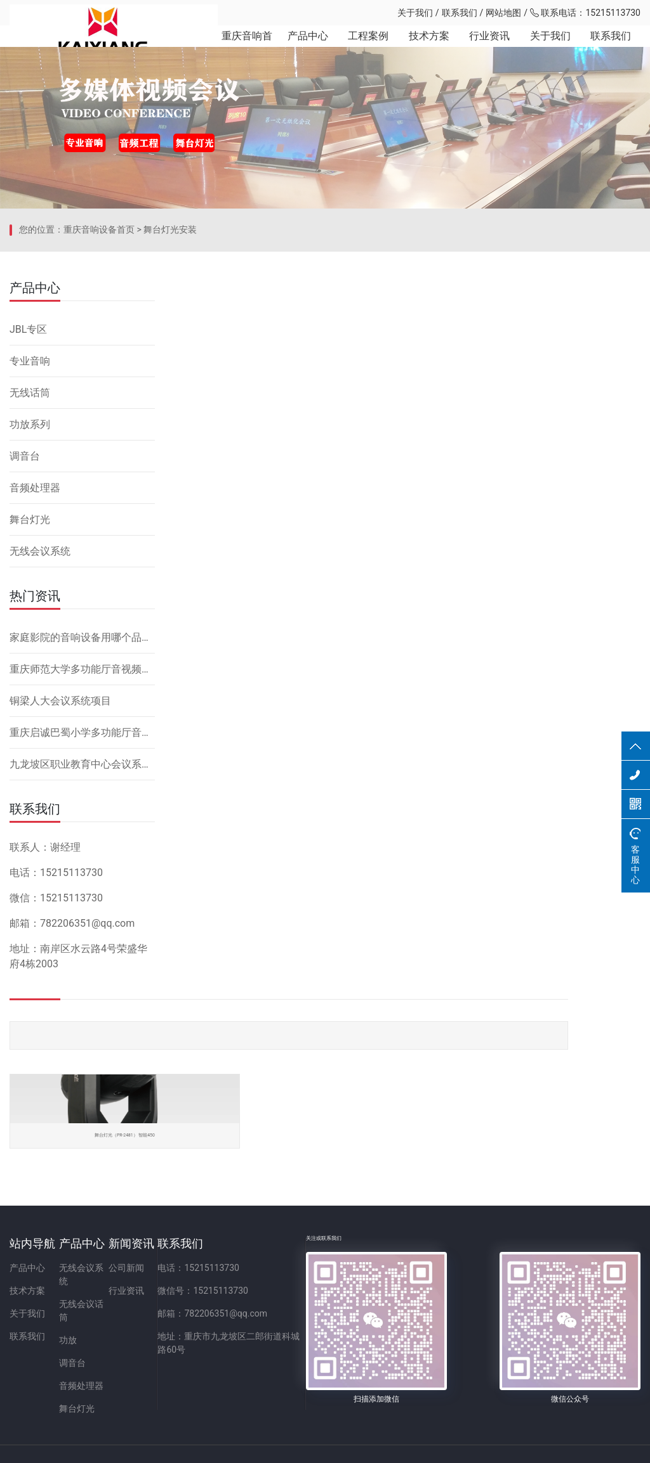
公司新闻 (204, 1284)
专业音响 (30, 590)
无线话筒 (30, 622)
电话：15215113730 (315, 1284)
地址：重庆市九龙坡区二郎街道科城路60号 (359, 1352)
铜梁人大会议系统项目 (60, 930)
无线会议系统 (40, 781)
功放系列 (30, 654)
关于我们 (415, 13)
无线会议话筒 (124, 1306)
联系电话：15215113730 (585, 13)
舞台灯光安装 (170, 472)
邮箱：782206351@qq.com (329, 1329)
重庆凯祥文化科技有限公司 (98, 13)
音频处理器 (35, 717)
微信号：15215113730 (319, 1306)
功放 (107, 1329)
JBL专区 (28, 559)
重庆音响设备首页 (99, 472)
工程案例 (356, 50)
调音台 (25, 686)
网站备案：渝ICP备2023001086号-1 (475, 1446)
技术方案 (419, 50)
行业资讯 (483, 50)
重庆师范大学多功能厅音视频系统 (82, 899)
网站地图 (503, 13)
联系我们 (459, 13)
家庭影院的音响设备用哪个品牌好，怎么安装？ (82, 867)
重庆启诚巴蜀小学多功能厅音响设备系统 (82, 962)
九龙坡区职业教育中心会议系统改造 (82, 994)
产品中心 (293, 50)
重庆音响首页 (229, 50)
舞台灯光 (30, 749)
